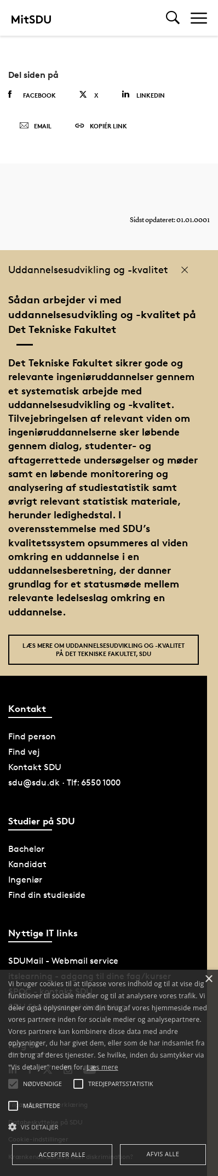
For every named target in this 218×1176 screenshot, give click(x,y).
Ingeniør (25, 879)
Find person (32, 736)
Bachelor (26, 849)
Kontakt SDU (34, 767)
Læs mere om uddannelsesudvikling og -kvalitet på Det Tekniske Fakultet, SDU (103, 649)
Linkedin (143, 94)
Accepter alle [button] (62, 1154)
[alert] (109, 1073)
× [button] (208, 979)
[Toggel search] (173, 18)
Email (35, 126)
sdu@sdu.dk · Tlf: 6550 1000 (64, 782)
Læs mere (102, 1067)
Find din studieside (46, 895)
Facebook (32, 95)
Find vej (24, 752)
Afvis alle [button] (162, 1154)
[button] (109, 1127)
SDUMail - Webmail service (63, 961)
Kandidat (27, 864)
